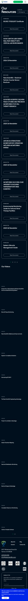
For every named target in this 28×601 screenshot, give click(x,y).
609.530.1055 (5, 555)
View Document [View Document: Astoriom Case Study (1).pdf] (14, 155)
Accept (5, 597)
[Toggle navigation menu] (25, 2)
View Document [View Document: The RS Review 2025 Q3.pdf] (14, 172)
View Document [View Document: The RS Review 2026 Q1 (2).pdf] (14, 68)
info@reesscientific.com (8, 557)
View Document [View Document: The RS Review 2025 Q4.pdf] (14, 131)
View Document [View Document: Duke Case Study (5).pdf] (14, 196)
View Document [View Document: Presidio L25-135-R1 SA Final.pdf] (14, 29)
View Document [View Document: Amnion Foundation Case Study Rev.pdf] (14, 114)
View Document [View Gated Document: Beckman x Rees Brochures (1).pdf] (14, 90)
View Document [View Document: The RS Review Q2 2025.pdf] (14, 235)
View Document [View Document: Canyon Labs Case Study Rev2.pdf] (14, 50)
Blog (21, 541)
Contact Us (22, 544)
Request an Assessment (18, 1)
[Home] (4, 2)
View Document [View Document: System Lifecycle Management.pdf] (14, 255)
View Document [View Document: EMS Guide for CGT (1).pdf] (14, 218)
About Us (13, 541)
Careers (13, 544)
